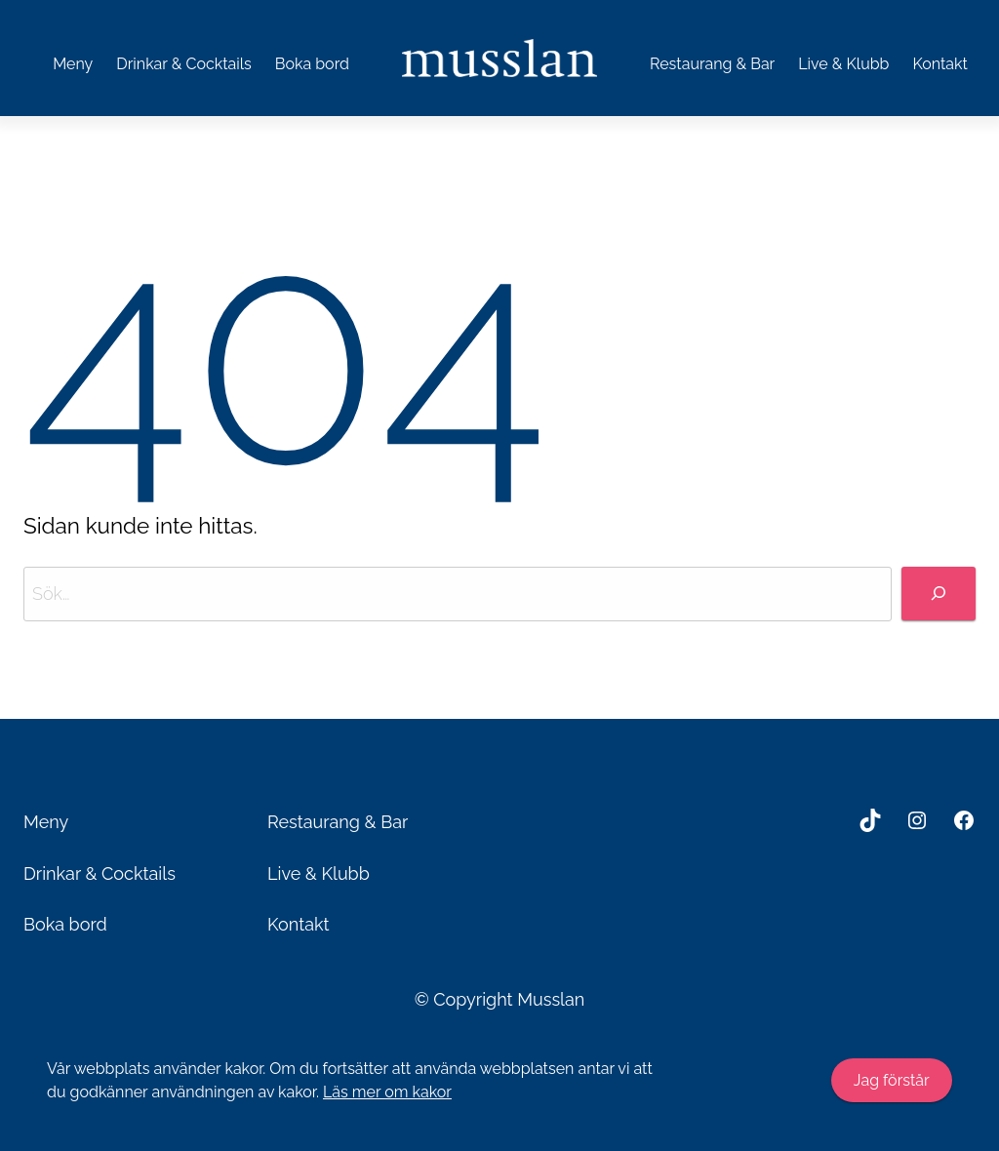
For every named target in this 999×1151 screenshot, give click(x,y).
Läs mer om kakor (387, 1092)
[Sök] (938, 593)
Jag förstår (892, 1080)
